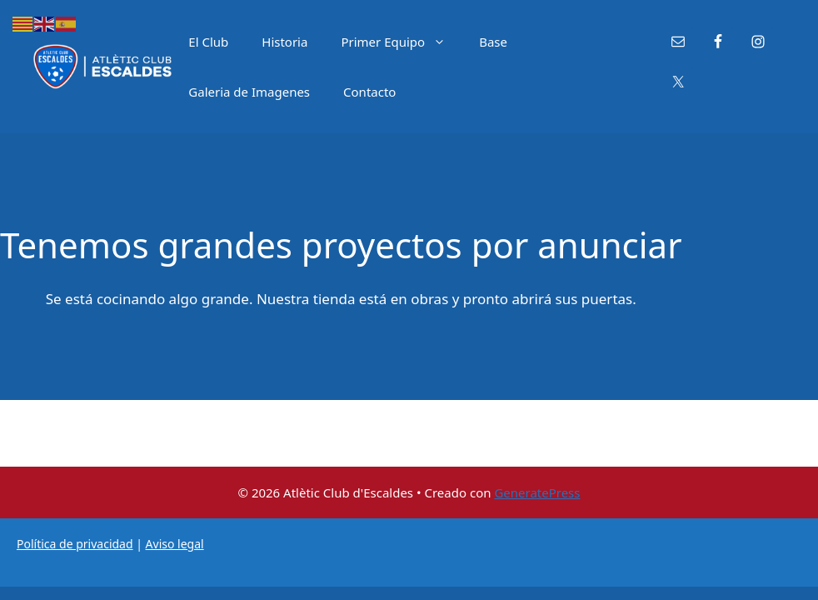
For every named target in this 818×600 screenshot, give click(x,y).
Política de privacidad (75, 544)
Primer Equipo (401, 42)
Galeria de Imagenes (249, 91)
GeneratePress (537, 492)
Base (493, 41)
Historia (284, 41)
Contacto (369, 91)
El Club (208, 41)
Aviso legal (175, 544)
